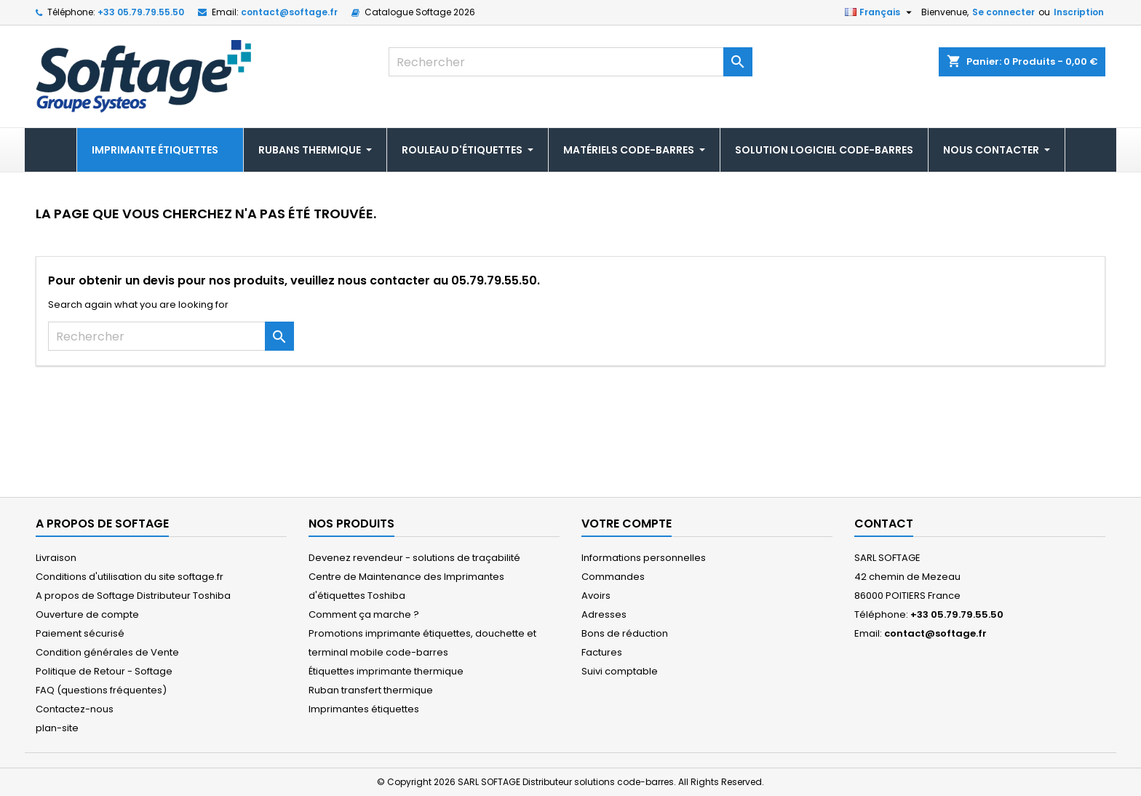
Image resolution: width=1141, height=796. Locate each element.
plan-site (57, 728)
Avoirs (596, 595)
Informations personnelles (643, 558)
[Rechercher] (570, 61)
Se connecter (1003, 12)
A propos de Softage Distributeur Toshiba (133, 595)
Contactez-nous (75, 709)
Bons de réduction (624, 633)
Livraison (56, 558)
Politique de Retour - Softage (104, 671)
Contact (883, 523)
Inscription (1079, 12)
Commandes (613, 577)
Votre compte (626, 523)
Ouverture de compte (87, 614)
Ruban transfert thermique (371, 690)
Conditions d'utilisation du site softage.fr (129, 577)
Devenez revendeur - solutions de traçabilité (414, 558)
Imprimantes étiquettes (364, 709)
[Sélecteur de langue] (880, 12)
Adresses (604, 614)
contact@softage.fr (289, 12)
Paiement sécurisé (80, 633)
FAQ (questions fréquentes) (101, 690)
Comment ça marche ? (364, 614)
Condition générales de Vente (107, 652)
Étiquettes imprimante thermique (386, 671)
